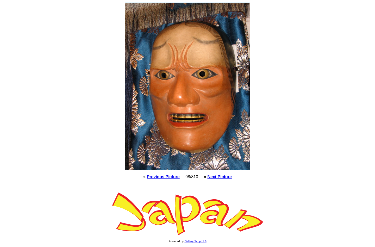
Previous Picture (163, 177)
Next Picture (219, 177)
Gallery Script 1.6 (195, 241)
